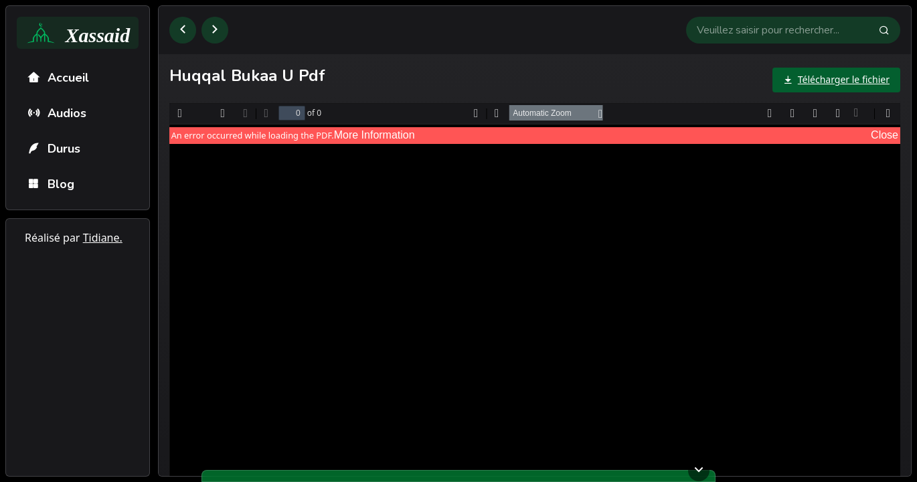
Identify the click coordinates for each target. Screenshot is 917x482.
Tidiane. (102, 237)
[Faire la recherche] (889, 30)
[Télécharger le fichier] (836, 80)
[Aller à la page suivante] (214, 30)
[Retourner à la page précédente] (182, 30)
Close (884, 135)
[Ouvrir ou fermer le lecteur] (699, 470)
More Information (374, 135)
